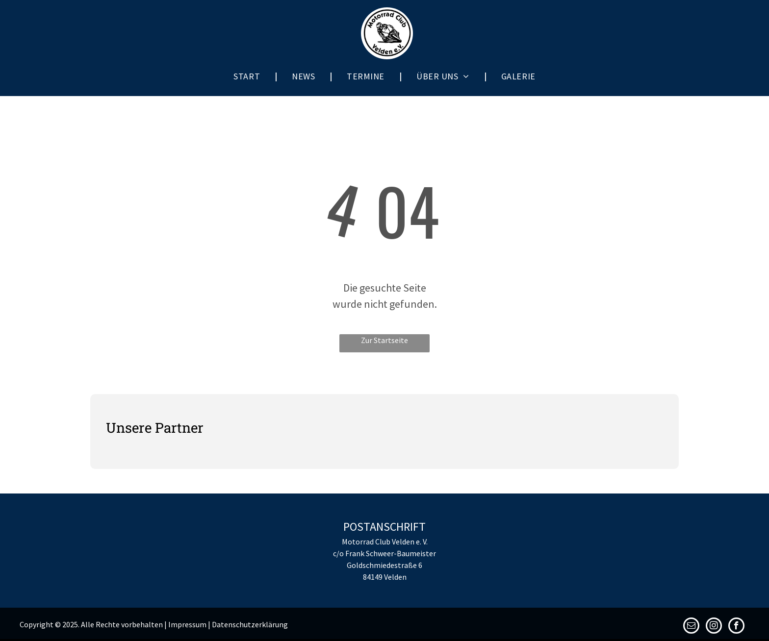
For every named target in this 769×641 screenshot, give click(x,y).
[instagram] (714, 626)
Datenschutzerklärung (250, 624)
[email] (691, 626)
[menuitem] (248, 76)
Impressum (187, 624)
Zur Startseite (384, 340)
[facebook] (736, 626)
